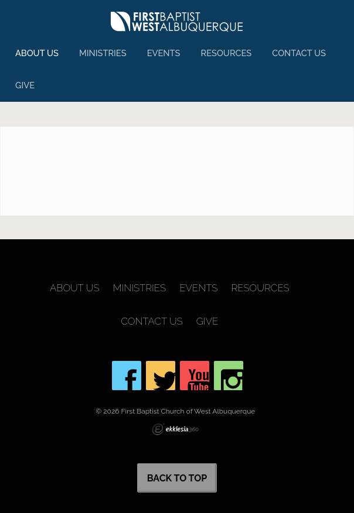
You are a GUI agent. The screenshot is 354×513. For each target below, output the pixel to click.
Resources (226, 53)
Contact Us (299, 53)
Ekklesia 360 (175, 429)
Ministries (103, 53)
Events (164, 53)
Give (25, 85)
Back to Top (177, 478)
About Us (37, 53)
